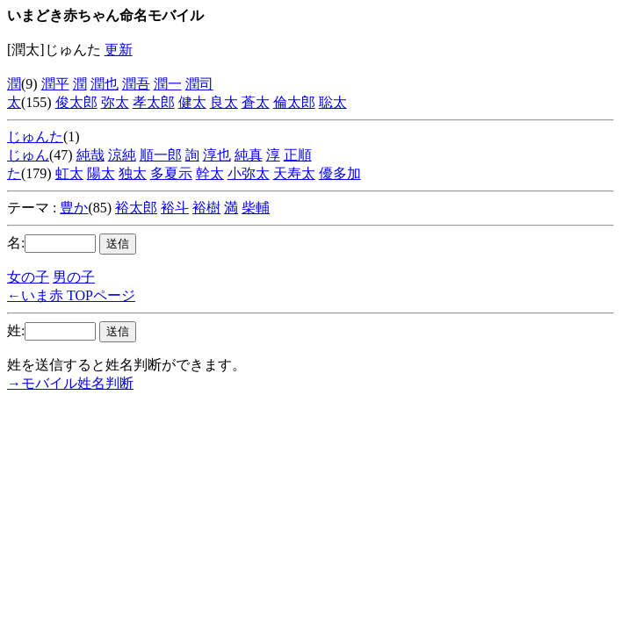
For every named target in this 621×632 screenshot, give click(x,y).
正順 (298, 154)
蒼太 (256, 102)
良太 (224, 102)
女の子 (28, 276)
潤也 (104, 83)
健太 (192, 102)
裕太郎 (136, 207)
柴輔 (256, 207)
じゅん (28, 154)
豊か (74, 207)
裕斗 (175, 207)
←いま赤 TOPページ (71, 295)
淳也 (217, 154)
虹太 (69, 173)
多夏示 (171, 173)
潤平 (55, 83)
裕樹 (206, 207)
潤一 (168, 83)
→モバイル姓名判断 (70, 383)
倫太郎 (294, 102)
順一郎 (161, 154)
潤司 (199, 83)
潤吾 (136, 83)
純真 (249, 154)
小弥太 (248, 173)
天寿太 (294, 173)
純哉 (90, 154)
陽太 (101, 173)
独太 (133, 173)
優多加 (340, 173)
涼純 (122, 154)
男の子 (74, 276)
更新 (119, 49)
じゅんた (35, 136)
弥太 (115, 102)
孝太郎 (154, 102)
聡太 (333, 102)
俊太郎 (76, 102)
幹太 (210, 173)
